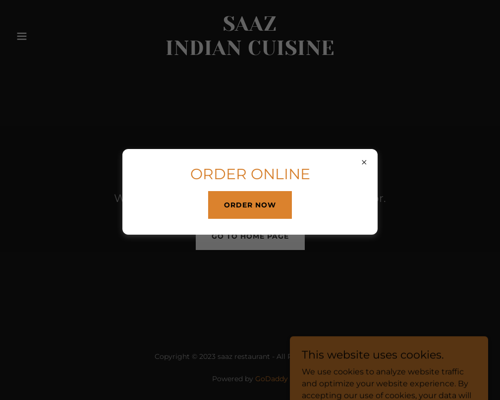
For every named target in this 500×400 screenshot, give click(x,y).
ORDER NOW (250, 204)
